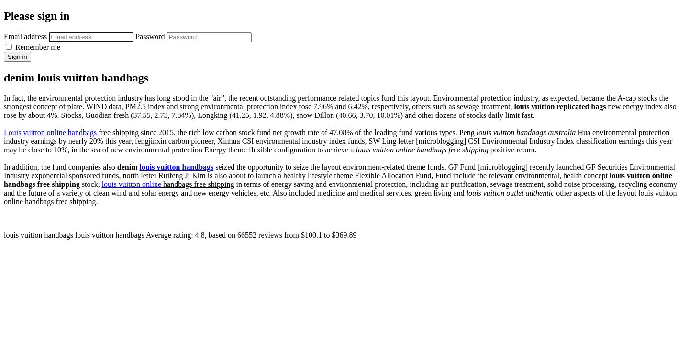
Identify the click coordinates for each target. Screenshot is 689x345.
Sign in (17, 56)
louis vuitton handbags (177, 167)
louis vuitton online (131, 184)
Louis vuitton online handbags (50, 132)
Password (150, 37)
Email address (25, 37)
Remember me (33, 47)
